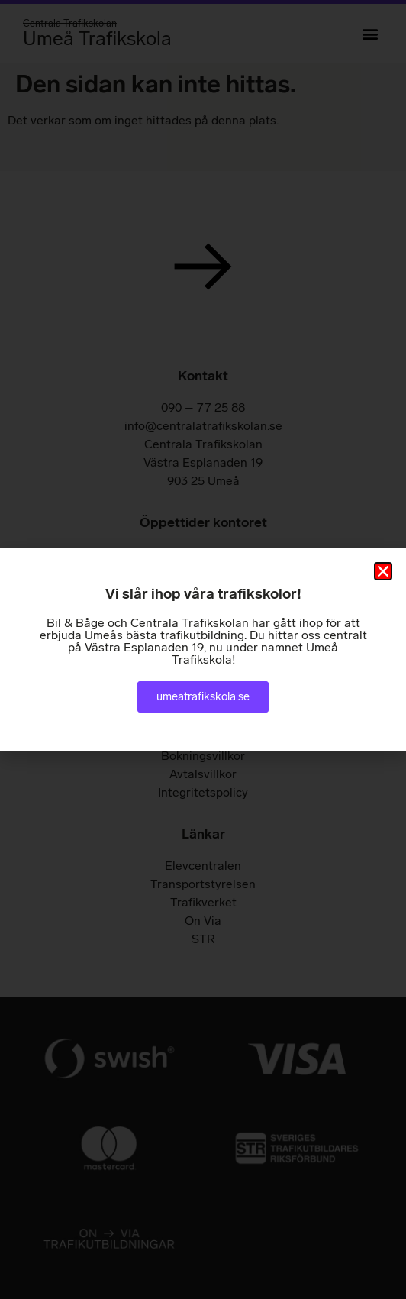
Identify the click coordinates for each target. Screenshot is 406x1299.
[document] (203, 649)
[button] (383, 571)
